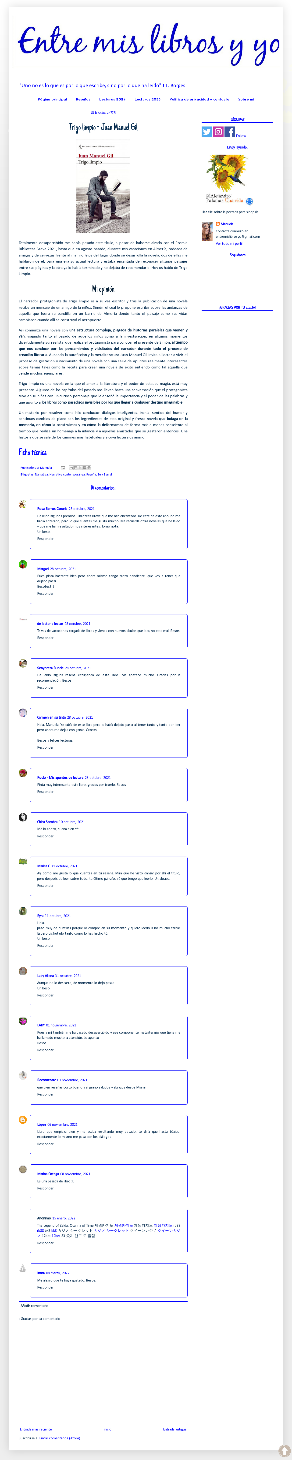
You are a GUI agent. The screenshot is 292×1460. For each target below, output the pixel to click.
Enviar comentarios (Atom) (59, 1438)
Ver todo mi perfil (229, 244)
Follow (241, 136)
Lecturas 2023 (147, 99)
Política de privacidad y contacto (199, 99)
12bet (56, 1236)
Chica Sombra (47, 822)
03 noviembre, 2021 (72, 1080)
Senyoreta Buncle (50, 668)
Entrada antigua (174, 1429)
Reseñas (83, 99)
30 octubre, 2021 (72, 822)
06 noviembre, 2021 (62, 1125)
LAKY (41, 1025)
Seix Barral (105, 474)
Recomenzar (46, 1080)
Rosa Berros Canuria (52, 509)
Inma (41, 1273)
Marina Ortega (48, 1174)
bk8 (54, 1231)
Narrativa (41, 474)
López (41, 1125)
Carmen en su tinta (51, 718)
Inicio (107, 1429)
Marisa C (43, 866)
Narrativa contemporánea (67, 474)
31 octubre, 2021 (64, 866)
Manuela (227, 224)
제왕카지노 (123, 1226)
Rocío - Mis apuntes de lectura (60, 778)
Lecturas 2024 (112, 99)
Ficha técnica (33, 453)
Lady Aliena (45, 976)
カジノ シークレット (111, 1231)
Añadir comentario (34, 1306)
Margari (43, 569)
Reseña (91, 474)
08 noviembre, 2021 (75, 1174)
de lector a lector (50, 624)
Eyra (40, 916)
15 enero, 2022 (63, 1218)
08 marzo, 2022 (57, 1273)
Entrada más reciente (36, 1429)
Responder (45, 539)
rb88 (40, 1231)
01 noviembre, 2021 (61, 1025)
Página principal (52, 99)
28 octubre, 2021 (82, 509)
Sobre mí (246, 99)
